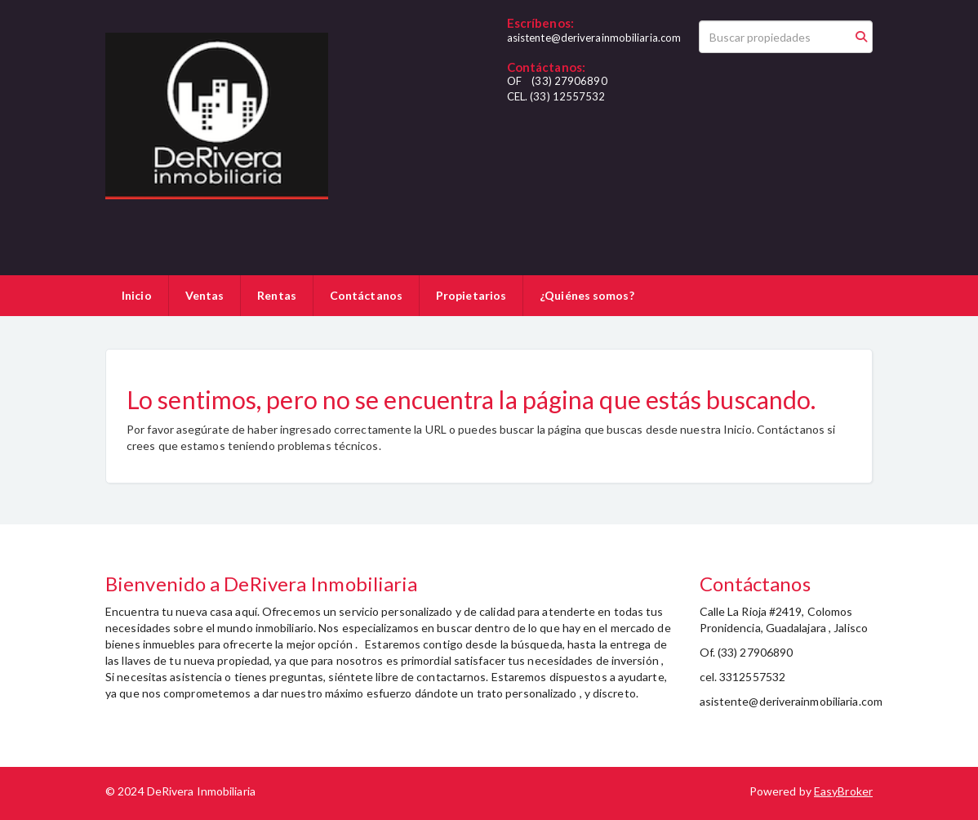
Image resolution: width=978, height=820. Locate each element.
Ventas (204, 295)
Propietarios (471, 295)
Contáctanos (366, 295)
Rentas (276, 295)
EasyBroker (843, 791)
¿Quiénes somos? (587, 295)
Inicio (137, 295)
